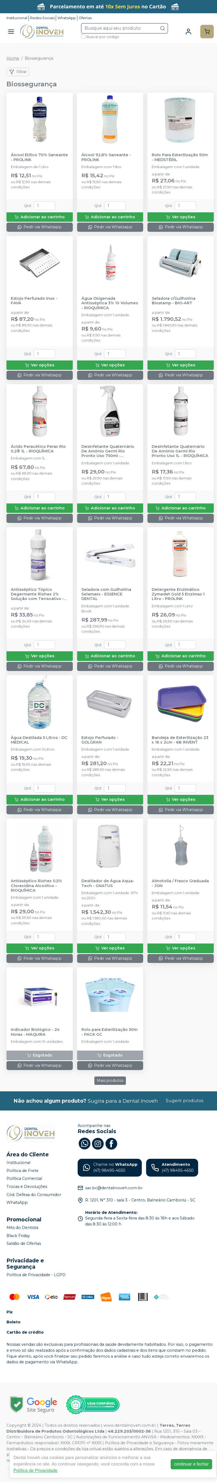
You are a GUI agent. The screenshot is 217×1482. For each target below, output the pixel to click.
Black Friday (18, 1235)
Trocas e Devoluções (26, 1186)
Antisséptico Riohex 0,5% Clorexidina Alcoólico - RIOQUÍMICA (36, 886)
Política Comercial (24, 1178)
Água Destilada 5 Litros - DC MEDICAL (39, 740)
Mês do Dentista (22, 1227)
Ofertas (85, 18)
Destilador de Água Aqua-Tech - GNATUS (107, 883)
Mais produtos (110, 1080)
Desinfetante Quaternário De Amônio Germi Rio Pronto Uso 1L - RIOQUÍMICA (180, 451)
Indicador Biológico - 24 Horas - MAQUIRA (35, 1032)
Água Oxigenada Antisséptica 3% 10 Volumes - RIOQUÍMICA (109, 303)
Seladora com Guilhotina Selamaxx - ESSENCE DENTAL (106, 594)
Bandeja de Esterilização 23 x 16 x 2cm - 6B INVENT (180, 740)
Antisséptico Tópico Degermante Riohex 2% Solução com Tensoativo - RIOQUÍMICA (37, 594)
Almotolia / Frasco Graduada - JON (180, 883)
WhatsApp (66, 18)
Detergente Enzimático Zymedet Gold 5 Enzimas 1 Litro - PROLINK (178, 594)
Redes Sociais (42, 18)
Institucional (16, 18)
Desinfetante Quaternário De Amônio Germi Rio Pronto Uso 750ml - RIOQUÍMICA (107, 451)
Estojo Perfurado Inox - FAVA (34, 300)
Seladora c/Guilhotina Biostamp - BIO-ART (173, 300)
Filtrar (18, 72)
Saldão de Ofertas (23, 1243)
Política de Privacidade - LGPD (36, 1274)
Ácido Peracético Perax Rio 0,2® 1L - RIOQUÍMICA (38, 449)
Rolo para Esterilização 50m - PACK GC (109, 1032)
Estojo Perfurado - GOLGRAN (99, 740)
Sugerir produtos (184, 1100)
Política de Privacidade (35, 1470)
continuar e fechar (191, 1464)
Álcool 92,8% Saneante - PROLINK (106, 157)
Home (12, 58)
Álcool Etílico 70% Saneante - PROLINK (39, 157)
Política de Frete (22, 1170)
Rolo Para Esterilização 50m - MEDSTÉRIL (180, 157)
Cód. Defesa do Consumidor (33, 1194)
